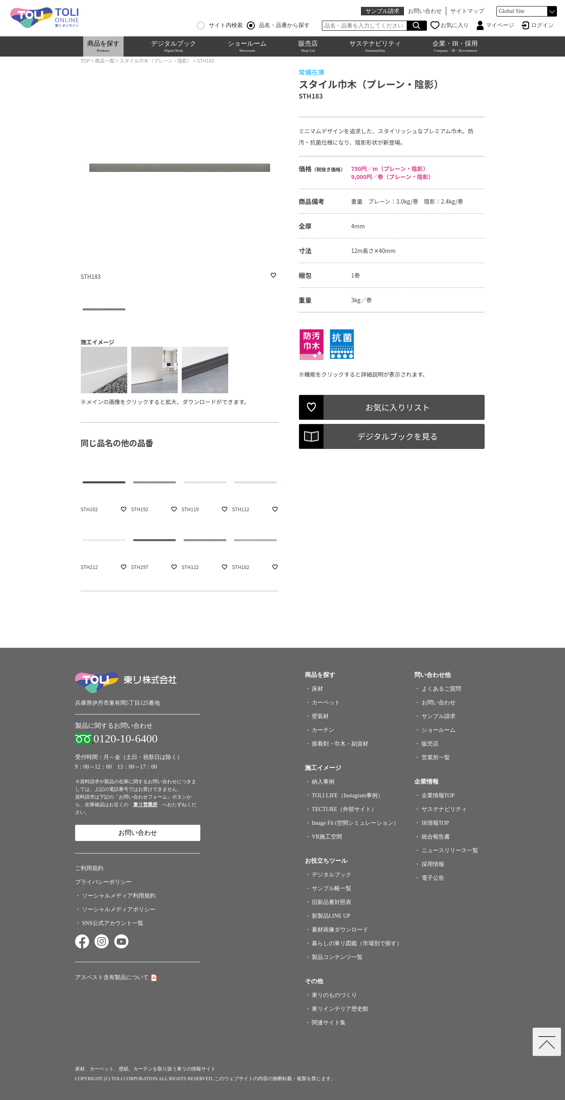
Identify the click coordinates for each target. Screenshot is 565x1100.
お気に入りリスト (397, 407)
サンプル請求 (382, 11)
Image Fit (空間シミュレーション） (355, 823)
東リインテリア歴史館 (340, 1009)
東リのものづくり (334, 995)
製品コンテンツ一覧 (337, 957)
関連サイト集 (329, 1023)
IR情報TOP (435, 823)
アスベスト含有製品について (112, 977)
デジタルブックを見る (397, 436)
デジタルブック (173, 46)
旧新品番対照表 (331, 902)
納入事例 (323, 782)
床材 (317, 689)
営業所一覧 (436, 757)
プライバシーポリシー (103, 882)
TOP (85, 60)
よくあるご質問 (441, 689)
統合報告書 (436, 837)
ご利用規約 (89, 868)
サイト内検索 (220, 25)
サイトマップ (467, 11)
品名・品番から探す (278, 25)
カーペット (326, 703)
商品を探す (103, 46)
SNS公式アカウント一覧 (112, 923)
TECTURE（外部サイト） (344, 809)
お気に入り (455, 25)
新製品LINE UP (331, 916)
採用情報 (433, 864)
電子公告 (433, 878)
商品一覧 (104, 60)
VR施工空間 (327, 837)
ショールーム (247, 46)
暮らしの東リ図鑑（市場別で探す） (357, 943)
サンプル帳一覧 (331, 888)
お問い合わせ (425, 11)
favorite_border (273, 275)
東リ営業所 (145, 804)
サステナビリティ (375, 46)
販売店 (308, 46)
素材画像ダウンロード (340, 930)
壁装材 (320, 716)
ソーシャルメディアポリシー (118, 909)
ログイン (542, 25)
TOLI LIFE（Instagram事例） (347, 795)
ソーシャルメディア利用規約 (118, 896)
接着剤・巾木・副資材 (340, 744)
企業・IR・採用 (455, 46)
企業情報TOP (438, 795)
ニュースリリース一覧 (450, 850)
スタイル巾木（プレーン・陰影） (156, 60)
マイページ (500, 25)
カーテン (323, 730)
